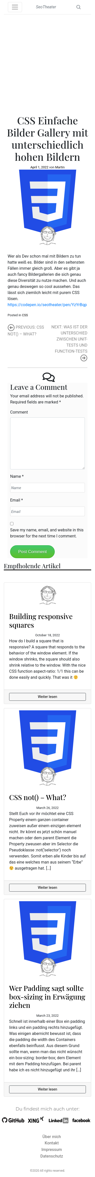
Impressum (52, 1149)
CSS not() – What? (37, 797)
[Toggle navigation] (15, 7)
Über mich (52, 1136)
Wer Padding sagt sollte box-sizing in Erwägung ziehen (47, 996)
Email (15, 500)
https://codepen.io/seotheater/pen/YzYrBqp (47, 304)
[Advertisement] (47, 64)
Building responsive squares (41, 620)
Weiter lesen (47, 697)
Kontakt (52, 1143)
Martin (60, 167)
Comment (19, 412)
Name (15, 476)
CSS (25, 315)
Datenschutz (51, 1156)
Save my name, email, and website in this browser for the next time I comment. (47, 533)
